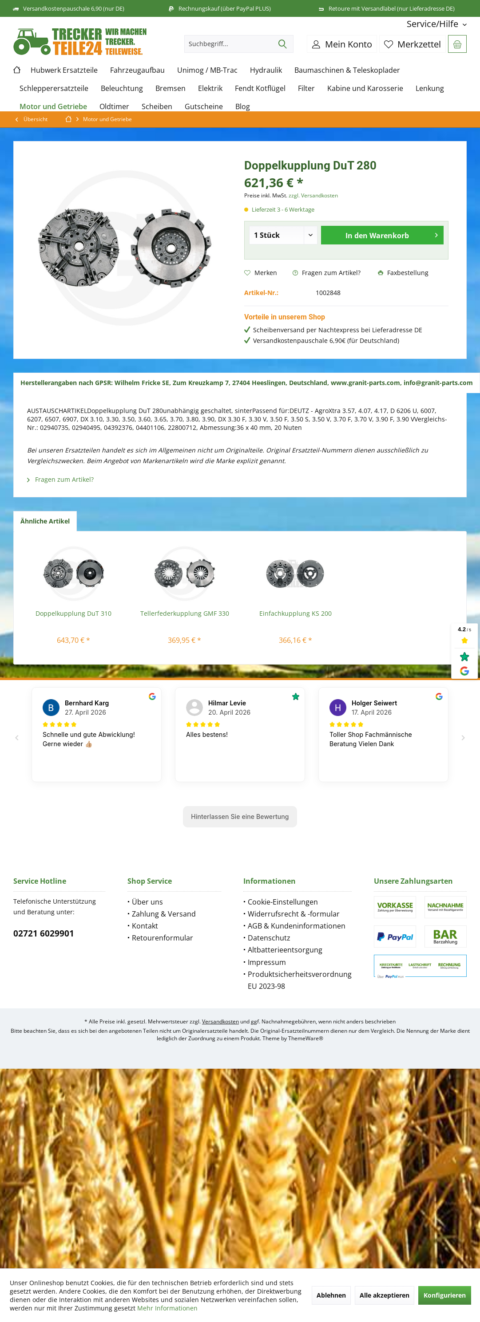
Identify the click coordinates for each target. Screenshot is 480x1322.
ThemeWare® (305, 1038)
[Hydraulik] (266, 70)
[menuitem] (433, 23)
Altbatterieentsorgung (285, 950)
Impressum (267, 962)
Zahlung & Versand (164, 914)
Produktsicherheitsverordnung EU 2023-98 (300, 980)
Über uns (147, 902)
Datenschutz (269, 938)
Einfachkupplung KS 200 (295, 613)
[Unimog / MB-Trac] (207, 70)
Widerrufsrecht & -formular (294, 914)
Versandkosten (220, 1021)
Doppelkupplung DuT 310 (73, 613)
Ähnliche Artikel (45, 521)
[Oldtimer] (114, 107)
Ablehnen (331, 1295)
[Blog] (242, 107)
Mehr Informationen (167, 1308)
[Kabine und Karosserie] (365, 88)
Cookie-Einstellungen (283, 902)
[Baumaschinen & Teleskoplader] (347, 70)
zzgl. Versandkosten (313, 195)
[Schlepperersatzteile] (54, 88)
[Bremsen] (170, 88)
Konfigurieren (445, 1295)
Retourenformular (162, 938)
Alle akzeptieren (384, 1295)
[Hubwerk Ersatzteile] (64, 70)
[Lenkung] (429, 88)
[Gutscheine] (204, 107)
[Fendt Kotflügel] (260, 88)
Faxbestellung (403, 272)
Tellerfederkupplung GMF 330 (184, 613)
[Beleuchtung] (122, 88)
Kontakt (145, 926)
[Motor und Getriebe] (53, 107)
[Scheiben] (157, 107)
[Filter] (306, 88)
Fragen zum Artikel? (327, 272)
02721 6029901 (43, 933)
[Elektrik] (210, 88)
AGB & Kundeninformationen (296, 926)
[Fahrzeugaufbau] (137, 70)
